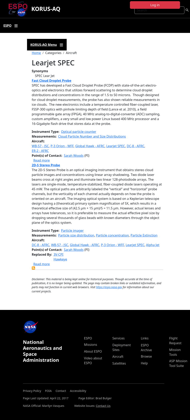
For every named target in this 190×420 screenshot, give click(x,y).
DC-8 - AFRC (135, 146)
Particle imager (72, 230)
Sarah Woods (74, 155)
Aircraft (117, 356)
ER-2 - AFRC (40, 151)
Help (144, 363)
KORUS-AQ (45, 9)
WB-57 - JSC (40, 146)
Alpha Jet (152, 245)
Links (145, 338)
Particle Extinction (144, 235)
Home (36, 53)
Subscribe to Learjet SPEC (33, 268)
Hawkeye (60, 259)
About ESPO (93, 351)
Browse (146, 356)
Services (118, 338)
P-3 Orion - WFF (61, 146)
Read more (41, 160)
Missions (90, 344)
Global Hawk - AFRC (90, 146)
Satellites (119, 363)
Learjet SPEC (115, 146)
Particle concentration (112, 235)
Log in (155, 5)
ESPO (88, 338)
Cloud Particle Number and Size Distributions (92, 136)
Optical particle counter (78, 131)
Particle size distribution (76, 235)
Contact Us (103, 406)
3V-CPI (58, 254)
